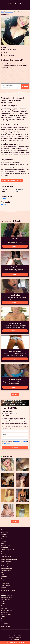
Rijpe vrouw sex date (6, 610)
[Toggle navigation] (3, 8)
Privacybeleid (7, 443)
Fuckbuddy (4, 537)
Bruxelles (3, 204)
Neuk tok (3, 572)
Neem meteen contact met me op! (12, 180)
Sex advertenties (9, 12)
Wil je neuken (4, 587)
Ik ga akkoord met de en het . (15, 442)
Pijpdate (3, 604)
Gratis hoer (4, 593)
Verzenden (25, 86)
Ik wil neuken (4, 541)
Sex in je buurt (4, 612)
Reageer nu (15, 246)
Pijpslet (3, 606)
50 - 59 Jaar (4, 199)
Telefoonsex (4, 623)
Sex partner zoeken (6, 614)
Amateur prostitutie (6, 561)
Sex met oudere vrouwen (7, 549)
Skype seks (4, 552)
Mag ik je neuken (5, 599)
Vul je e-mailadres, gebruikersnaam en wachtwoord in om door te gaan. (15, 429)
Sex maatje (4, 576)
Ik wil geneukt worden (6, 597)
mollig (17, 191)
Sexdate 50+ (4, 616)
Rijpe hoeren (4, 608)
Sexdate (3, 581)
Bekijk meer (15, 394)
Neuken (3, 543)
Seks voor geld (5, 574)
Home (2, 12)
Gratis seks (4, 539)
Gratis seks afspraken (7, 568)
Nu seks (3, 601)
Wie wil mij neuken (6, 556)
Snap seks (3, 621)
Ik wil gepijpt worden (6, 570)
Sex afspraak (4, 547)
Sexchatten (4, 579)
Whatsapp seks (5, 554)
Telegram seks (5, 583)
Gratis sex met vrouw (6, 595)
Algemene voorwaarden (20, 441)
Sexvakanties (4, 619)
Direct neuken (4, 534)
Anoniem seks (4, 532)
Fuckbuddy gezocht (6, 566)
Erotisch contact (5, 564)
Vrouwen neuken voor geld (8, 585)
